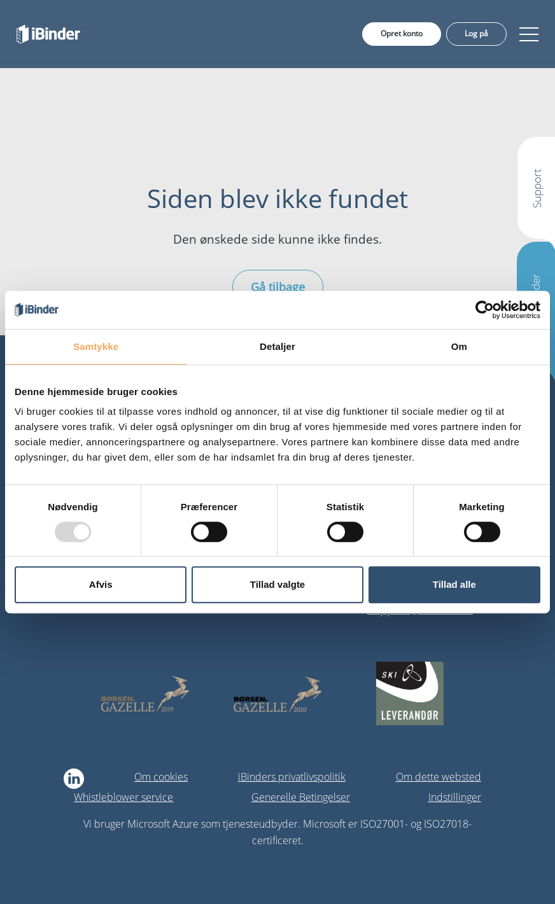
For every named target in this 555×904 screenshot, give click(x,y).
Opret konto (402, 33)
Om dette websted (438, 777)
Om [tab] (459, 346)
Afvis (101, 584)
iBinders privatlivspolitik (292, 777)
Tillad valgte (277, 584)
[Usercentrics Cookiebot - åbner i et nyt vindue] (484, 309)
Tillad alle (454, 584)
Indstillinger (454, 797)
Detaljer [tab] (277, 346)
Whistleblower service (123, 797)
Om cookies (161, 777)
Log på (476, 33)
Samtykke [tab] (95, 346)
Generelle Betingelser (300, 797)
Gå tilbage (278, 287)
